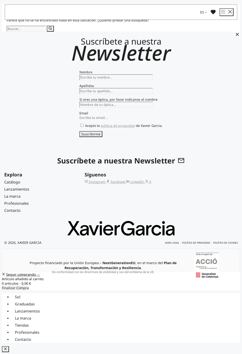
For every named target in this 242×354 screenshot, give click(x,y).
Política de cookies (225, 242)
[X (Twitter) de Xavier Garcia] (148, 181)
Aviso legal (172, 242)
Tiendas (22, 325)
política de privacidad (118, 125)
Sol (17, 297)
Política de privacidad (196, 242)
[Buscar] (50, 29)
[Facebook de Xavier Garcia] (116, 181)
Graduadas (25, 304)
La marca (23, 318)
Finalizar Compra (15, 288)
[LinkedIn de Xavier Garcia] (135, 181)
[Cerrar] (237, 34)
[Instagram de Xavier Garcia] (95, 181)
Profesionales (27, 332)
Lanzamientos (27, 311)
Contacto (23, 339)
